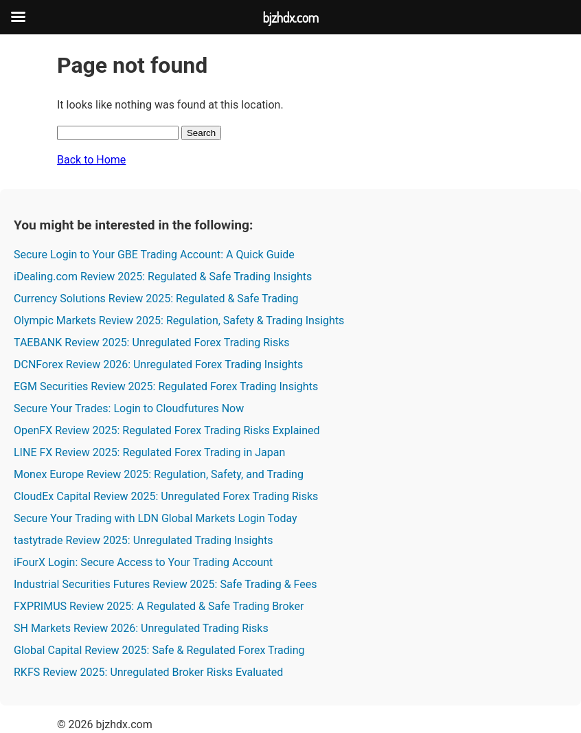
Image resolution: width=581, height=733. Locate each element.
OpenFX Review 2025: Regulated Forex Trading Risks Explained (167, 430)
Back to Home (91, 159)
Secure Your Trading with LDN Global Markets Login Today (155, 518)
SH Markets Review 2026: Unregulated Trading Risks (141, 628)
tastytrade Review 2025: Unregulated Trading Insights (143, 540)
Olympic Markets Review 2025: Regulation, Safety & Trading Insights (179, 320)
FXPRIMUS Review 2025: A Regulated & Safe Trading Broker (159, 606)
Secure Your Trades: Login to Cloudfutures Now (129, 408)
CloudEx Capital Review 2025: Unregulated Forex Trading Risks (166, 496)
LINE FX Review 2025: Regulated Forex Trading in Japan (149, 452)
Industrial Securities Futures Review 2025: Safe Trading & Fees (165, 584)
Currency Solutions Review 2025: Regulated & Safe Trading (156, 298)
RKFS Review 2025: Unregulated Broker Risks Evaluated (148, 672)
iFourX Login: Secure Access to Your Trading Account (143, 562)
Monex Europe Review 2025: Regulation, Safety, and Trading (159, 474)
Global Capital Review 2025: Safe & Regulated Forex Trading (159, 650)
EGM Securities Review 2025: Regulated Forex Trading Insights (166, 386)
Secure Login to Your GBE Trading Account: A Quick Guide (154, 254)
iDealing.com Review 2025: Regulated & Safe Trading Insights (163, 276)
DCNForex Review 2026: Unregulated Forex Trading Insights (158, 364)
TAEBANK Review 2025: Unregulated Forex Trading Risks (152, 342)
